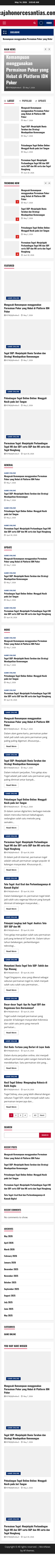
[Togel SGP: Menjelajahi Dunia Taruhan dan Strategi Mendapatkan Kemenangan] (27, 334)
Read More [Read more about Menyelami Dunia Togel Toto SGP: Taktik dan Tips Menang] (12, 990)
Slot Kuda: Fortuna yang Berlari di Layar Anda (27, 1047)
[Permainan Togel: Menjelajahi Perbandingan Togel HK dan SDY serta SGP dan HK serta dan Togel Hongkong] (27, 425)
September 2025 (11, 1289)
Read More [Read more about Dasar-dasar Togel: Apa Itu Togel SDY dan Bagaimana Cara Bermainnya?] (12, 1033)
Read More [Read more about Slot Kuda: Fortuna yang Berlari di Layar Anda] (12, 1068)
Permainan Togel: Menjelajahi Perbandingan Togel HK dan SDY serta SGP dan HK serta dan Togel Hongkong (11, 166)
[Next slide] (49, 49)
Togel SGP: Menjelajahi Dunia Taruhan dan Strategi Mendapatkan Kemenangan (11, 131)
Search (8, 1127)
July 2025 (8, 1302)
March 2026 (9, 1249)
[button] (4, 23)
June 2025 (8, 1308)
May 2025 (8, 1315)
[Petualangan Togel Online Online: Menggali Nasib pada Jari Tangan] (27, 380)
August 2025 (9, 1295)
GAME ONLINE (13, 298)
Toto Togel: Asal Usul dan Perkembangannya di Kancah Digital (27, 885)
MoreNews (44, 1546)
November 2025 (11, 1275)
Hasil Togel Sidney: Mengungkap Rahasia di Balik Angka (25, 1084)
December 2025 (11, 1269)
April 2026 (9, 1242)
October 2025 (10, 1282)
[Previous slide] (45, 49)
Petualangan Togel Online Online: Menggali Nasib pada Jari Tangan (11, 148)
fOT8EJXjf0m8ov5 (14, 87)
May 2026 (8, 1236)
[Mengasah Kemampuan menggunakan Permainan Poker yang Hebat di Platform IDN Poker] (27, 286)
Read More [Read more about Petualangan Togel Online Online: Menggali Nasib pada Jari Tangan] (12, 828)
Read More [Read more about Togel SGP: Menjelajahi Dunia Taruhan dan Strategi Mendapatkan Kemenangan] (12, 785)
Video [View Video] (45, 23)
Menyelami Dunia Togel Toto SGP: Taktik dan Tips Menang (26, 967)
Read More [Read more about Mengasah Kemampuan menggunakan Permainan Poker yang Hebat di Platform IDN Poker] (12, 747)
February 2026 (10, 1256)
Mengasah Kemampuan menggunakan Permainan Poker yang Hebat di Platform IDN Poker (11, 113)
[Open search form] (35, 23)
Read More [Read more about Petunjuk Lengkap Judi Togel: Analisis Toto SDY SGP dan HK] (12, 952)
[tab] (12, 101)
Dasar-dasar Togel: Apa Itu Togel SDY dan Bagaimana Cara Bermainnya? (24, 1006)
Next (42, 1115)
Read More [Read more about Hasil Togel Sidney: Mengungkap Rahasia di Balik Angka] (12, 1107)
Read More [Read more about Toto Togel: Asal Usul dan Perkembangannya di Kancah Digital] (12, 909)
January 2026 (10, 1262)
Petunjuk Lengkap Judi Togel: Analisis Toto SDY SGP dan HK (25, 924)
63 (35, 1115)
